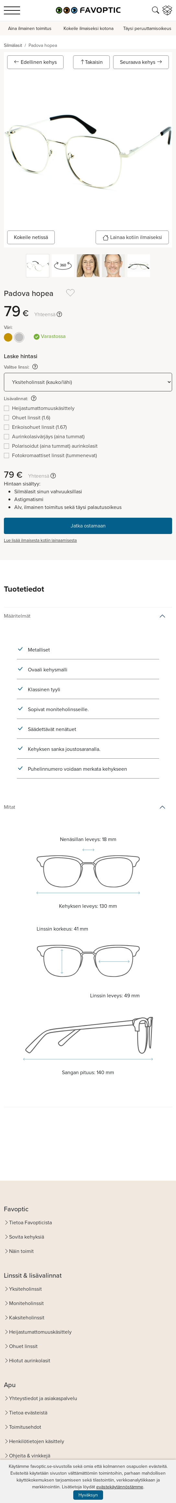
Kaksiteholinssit (26, 1317)
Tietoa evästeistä (28, 1412)
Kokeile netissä (31, 237)
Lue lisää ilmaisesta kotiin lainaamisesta (40, 540)
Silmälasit (13, 45)
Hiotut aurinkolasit (29, 1360)
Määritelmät (17, 616)
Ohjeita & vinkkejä (29, 1455)
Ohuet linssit (23, 1346)
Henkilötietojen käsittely (36, 1441)
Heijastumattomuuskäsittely (40, 1332)
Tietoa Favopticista (30, 1222)
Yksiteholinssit (25, 1289)
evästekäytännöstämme (119, 1486)
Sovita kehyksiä (26, 1237)
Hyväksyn (88, 1495)
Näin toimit (21, 1251)
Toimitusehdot (25, 1427)
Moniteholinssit (26, 1303)
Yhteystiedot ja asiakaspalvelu (43, 1398)
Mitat (9, 807)
